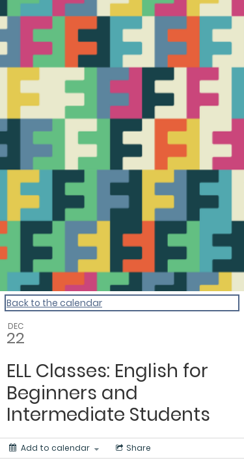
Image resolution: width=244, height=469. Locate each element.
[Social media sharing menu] (132, 448)
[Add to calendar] (54, 448)
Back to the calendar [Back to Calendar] (54, 302)
